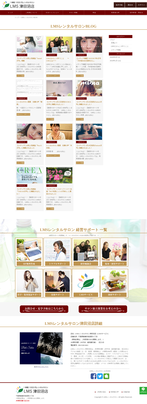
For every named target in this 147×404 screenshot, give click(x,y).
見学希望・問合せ (136, 12)
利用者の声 (115, 12)
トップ (10, 12)
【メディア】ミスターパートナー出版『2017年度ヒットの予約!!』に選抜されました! (59, 191)
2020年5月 (114, 57)
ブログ (112, 40)
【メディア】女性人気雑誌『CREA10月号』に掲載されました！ (28, 191)
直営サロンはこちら (41, 366)
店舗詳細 (126, 392)
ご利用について (31, 12)
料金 (94, 12)
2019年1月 (114, 61)
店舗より (114, 43)
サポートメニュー (52, 12)
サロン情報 (73, 12)
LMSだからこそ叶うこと (53, 75)
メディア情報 (20, 75)
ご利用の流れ (101, 392)
